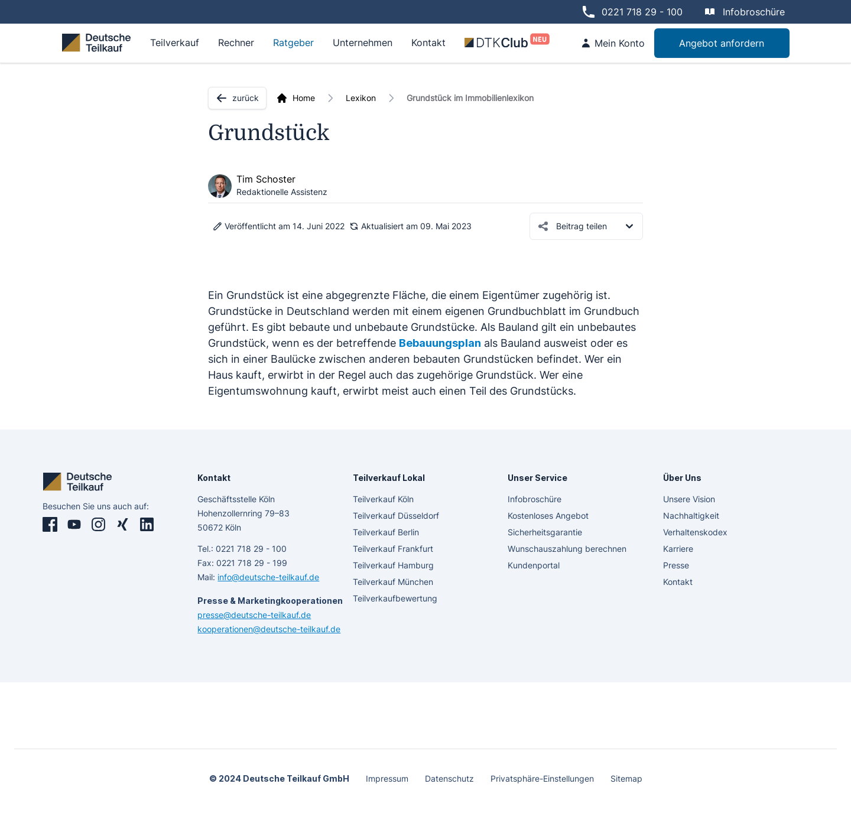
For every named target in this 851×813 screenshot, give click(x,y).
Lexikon (361, 98)
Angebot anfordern (721, 43)
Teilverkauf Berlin (386, 532)
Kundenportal (534, 565)
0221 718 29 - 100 (642, 12)
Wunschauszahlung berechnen (567, 549)
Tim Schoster (265, 179)
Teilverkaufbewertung (395, 598)
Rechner (236, 42)
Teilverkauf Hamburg (393, 565)
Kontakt (678, 582)
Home (304, 98)
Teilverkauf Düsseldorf (396, 515)
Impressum (387, 778)
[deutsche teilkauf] (98, 42)
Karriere (678, 549)
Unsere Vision (689, 499)
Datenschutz (449, 778)
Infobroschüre (754, 12)
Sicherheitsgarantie (545, 532)
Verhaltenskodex (695, 532)
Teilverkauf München (393, 582)
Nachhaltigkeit (691, 515)
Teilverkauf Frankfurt (393, 549)
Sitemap (626, 778)
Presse (676, 565)
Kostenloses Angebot (548, 515)
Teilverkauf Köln (383, 499)
